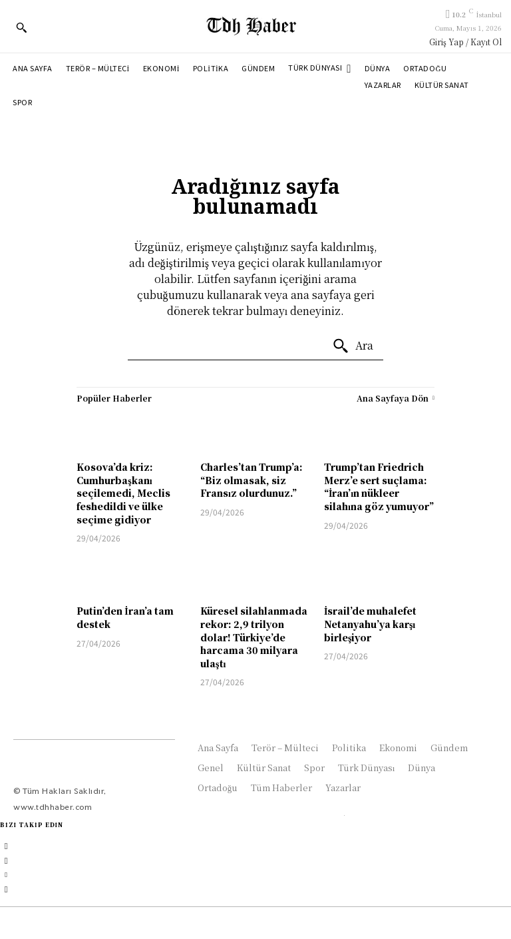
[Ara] (352, 346)
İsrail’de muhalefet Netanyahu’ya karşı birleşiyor (370, 623)
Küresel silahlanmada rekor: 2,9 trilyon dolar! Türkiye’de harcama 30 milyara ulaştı (253, 636)
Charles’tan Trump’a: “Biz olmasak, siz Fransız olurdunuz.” (251, 479)
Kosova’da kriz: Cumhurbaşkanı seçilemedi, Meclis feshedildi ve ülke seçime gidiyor (123, 492)
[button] (21, 27)
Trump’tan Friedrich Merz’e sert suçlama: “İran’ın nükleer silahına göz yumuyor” (379, 486)
